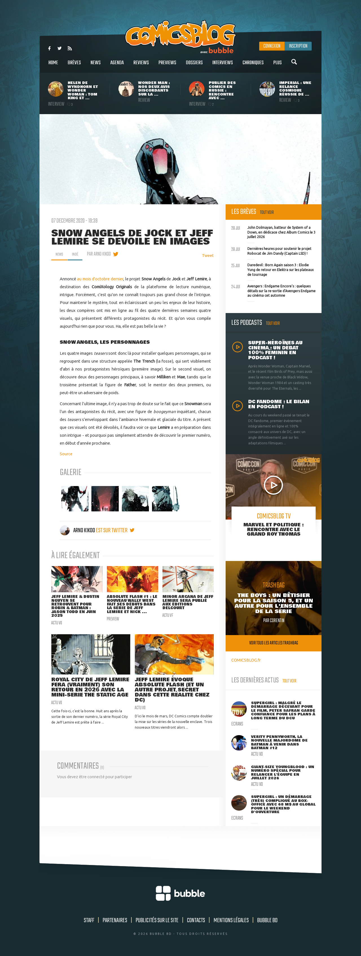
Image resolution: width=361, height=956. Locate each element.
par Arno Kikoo (101, 254)
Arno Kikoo (78, 530)
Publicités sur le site (157, 920)
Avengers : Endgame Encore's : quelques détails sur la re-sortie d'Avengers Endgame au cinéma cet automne (273, 290)
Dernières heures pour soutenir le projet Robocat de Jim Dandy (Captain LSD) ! (271, 250)
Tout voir (267, 212)
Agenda (117, 66)
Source (66, 453)
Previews (167, 66)
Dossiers (194, 66)
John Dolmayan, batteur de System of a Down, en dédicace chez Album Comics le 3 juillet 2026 (273, 232)
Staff (89, 920)
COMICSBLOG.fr (246, 660)
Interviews (223, 66)
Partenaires (115, 920)
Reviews (141, 66)
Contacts (196, 920)
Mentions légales (231, 920)
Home (53, 66)
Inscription (298, 46)
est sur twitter (115, 530)
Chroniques (253, 66)
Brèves (74, 66)
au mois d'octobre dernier (100, 278)
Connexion (271, 46)
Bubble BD (267, 920)
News (95, 66)
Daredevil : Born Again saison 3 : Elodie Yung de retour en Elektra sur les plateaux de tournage (272, 269)
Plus (277, 66)
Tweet (208, 255)
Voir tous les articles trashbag (273, 643)
